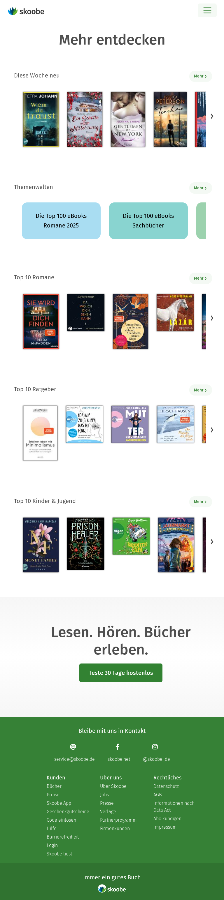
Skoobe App (59, 803)
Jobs (104, 794)
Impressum (165, 827)
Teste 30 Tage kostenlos (121, 672)
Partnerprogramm (118, 820)
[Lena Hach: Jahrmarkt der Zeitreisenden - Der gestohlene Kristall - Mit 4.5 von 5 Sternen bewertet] (176, 545)
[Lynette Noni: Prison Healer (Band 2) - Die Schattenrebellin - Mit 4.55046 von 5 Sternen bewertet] (85, 543)
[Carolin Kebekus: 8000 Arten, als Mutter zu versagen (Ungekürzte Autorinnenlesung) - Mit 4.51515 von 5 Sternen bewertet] (129, 424)
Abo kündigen (167, 818)
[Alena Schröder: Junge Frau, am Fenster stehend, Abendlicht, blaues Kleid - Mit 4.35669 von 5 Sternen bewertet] (130, 321)
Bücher (54, 786)
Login (52, 845)
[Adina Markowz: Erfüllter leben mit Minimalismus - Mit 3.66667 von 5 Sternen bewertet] (40, 433)
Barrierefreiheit (63, 837)
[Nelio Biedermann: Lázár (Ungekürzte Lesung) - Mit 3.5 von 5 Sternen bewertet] (175, 313)
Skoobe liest (59, 854)
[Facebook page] (119, 752)
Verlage (108, 811)
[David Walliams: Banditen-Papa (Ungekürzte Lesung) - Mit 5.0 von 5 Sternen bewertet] (131, 536)
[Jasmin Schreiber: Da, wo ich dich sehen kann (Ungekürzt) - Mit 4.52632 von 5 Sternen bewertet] (85, 313)
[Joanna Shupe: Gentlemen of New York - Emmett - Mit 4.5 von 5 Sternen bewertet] (128, 119)
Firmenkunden (115, 828)
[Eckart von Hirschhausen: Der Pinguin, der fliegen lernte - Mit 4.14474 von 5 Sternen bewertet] (175, 424)
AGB (157, 794)
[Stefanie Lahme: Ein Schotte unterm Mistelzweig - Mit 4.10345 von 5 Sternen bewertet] (84, 119)
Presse (107, 803)
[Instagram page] (156, 752)
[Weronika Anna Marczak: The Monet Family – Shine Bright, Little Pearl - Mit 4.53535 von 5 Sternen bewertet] (41, 545)
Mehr (200, 76)
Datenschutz (166, 786)
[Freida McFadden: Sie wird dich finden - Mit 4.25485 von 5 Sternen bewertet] (41, 321)
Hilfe (52, 828)
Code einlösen (61, 820)
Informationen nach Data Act (174, 806)
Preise (53, 794)
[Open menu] (207, 10)
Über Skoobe (113, 786)
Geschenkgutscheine (67, 811)
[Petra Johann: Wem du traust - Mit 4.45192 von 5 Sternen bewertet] (41, 119)
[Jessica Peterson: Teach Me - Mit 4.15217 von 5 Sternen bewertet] (170, 119)
